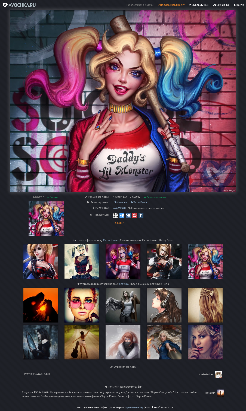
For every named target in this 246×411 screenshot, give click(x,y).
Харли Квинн (139, 202)
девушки (124, 284)
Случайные (221, 5)
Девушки (121, 202)
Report (119, 223)
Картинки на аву (133, 407)
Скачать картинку (155, 197)
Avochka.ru (119, 208)
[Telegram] (121, 215)
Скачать (52, 197)
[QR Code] (115, 215)
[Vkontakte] (128, 215)
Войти (239, 5)
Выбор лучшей (199, 5)
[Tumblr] (141, 215)
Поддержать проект (171, 5)
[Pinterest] (134, 215)
